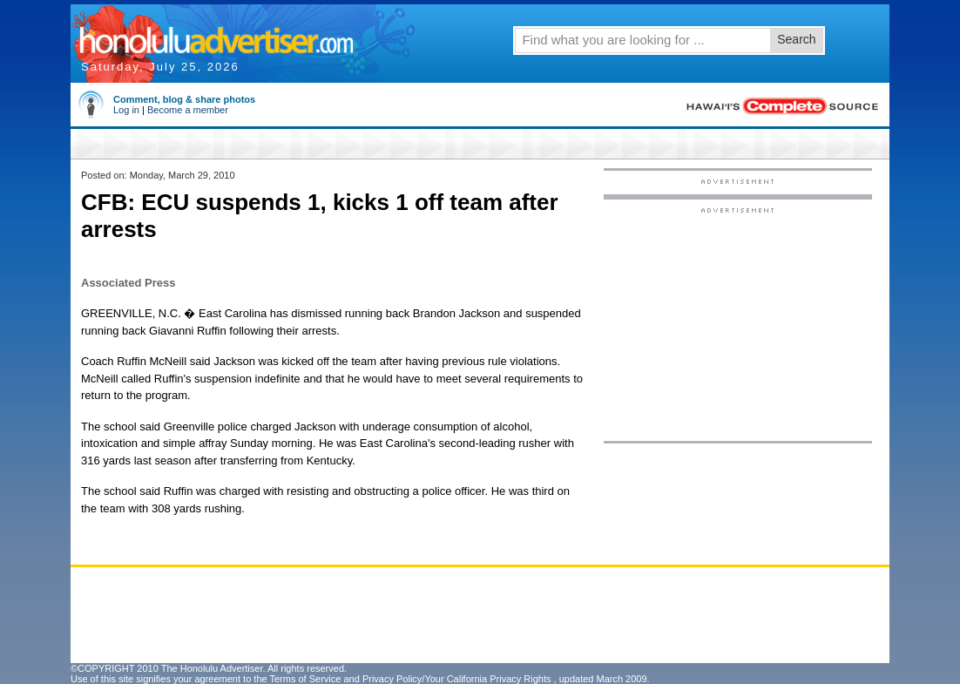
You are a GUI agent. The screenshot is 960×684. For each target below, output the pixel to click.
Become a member (187, 110)
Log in (126, 110)
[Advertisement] (738, 323)
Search (796, 39)
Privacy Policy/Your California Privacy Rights (456, 679)
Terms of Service (305, 679)
